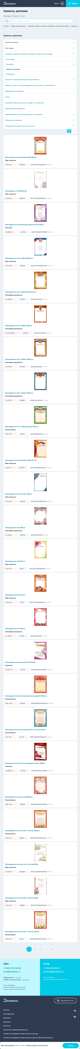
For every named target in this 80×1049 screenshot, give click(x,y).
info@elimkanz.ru (11, 971)
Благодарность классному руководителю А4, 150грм (25, 763)
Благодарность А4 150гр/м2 (16, 191)
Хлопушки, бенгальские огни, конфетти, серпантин (24, 103)
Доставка (7, 1018)
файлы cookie (19, 1045)
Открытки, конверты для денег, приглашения (22, 79)
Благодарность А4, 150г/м (15, 527)
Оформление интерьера (14, 91)
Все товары (9, 48)
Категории (7, 16)
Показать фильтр (11, 42)
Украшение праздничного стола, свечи (20, 126)
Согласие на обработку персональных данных (20, 1034)
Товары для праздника (18, 26)
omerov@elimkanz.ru (53, 971)
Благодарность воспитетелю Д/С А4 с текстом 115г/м (25, 729)
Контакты (7, 1026)
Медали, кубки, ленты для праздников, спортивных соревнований (30, 85)
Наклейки (10, 64)
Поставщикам (8, 1014)
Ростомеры (10, 59)
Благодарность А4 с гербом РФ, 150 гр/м (20, 292)
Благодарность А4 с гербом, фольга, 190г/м (21, 426)
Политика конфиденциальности (15, 1030)
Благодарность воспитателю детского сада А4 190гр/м (26, 696)
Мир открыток (10, 160)
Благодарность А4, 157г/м (15, 561)
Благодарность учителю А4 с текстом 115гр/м (22, 830)
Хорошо (71, 1045)
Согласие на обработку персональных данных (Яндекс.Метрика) (28, 1037)
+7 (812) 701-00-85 (12, 968)
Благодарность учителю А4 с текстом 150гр (21, 864)
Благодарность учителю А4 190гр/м (18, 797)
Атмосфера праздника (13, 295)
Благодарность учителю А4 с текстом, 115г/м (22, 931)
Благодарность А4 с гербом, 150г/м (18, 325)
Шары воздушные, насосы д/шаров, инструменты (24, 114)
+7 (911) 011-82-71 (51, 968)
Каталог (6, 26)
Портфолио (10, 74)
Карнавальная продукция (15, 108)
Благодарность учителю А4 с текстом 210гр (21, 898)
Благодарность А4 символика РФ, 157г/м (20, 157)
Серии (22, 16)
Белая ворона (10, 430)
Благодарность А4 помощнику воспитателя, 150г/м (24, 224)
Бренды (16, 16)
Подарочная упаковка (13, 120)
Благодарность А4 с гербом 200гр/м (19, 258)
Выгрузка (7, 1022)
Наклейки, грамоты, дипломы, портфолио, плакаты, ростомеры (48, 26)
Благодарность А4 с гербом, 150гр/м (19, 359)
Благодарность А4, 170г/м (15, 628)
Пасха (7, 97)
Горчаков (8, 228)
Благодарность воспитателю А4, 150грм (20, 662)
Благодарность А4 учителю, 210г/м (18, 494)
